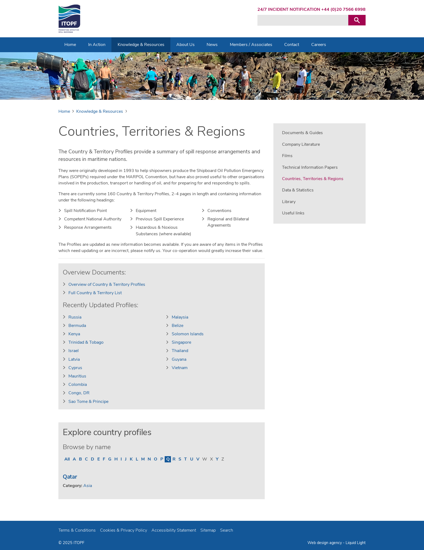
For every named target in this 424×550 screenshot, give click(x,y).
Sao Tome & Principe (88, 402)
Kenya (74, 334)
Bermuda (77, 326)
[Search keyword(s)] (302, 20)
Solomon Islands (188, 334)
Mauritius (77, 376)
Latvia (74, 359)
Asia (87, 486)
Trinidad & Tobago (86, 342)
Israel (73, 351)
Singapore (181, 342)
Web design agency (324, 542)
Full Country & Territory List (95, 293)
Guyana (179, 359)
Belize (177, 326)
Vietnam (180, 368)
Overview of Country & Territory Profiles (106, 284)
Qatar (70, 477)
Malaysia (180, 317)
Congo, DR (79, 393)
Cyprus (75, 368)
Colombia (77, 384)
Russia (74, 317)
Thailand (180, 351)
